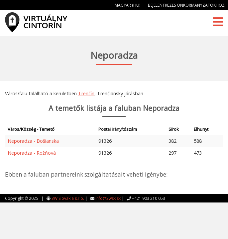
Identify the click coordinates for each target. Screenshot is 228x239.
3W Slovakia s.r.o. (68, 198)
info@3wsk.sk (108, 198)
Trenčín (86, 93)
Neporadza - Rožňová (32, 153)
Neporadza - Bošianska (33, 141)
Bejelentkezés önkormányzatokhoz (186, 5)
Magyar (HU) (127, 5)
